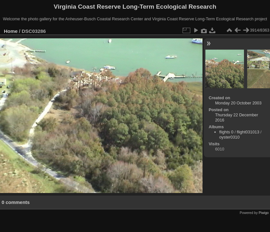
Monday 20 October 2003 (238, 103)
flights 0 (226, 132)
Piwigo (264, 213)
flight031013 (248, 132)
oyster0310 (229, 137)
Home (11, 31)
